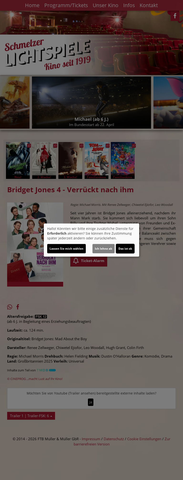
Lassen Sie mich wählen (66, 249)
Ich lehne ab (103, 249)
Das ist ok (125, 249)
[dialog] (91, 240)
